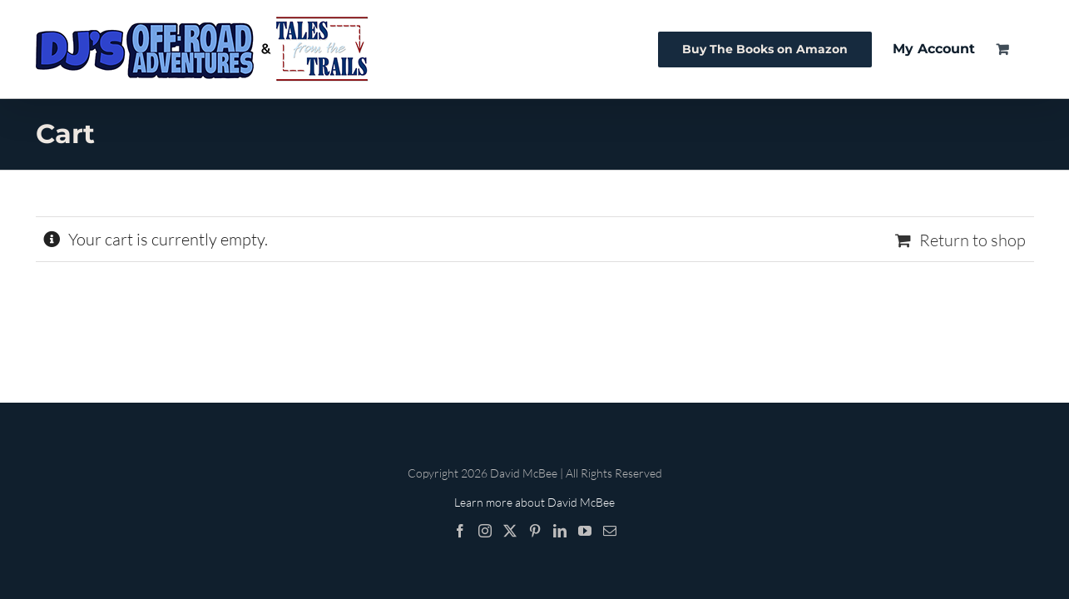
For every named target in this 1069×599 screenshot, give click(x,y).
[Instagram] (485, 530)
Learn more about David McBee (534, 502)
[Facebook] (460, 530)
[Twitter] (510, 530)
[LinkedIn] (560, 530)
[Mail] (609, 530)
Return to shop (972, 240)
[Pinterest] (535, 530)
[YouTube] (584, 530)
